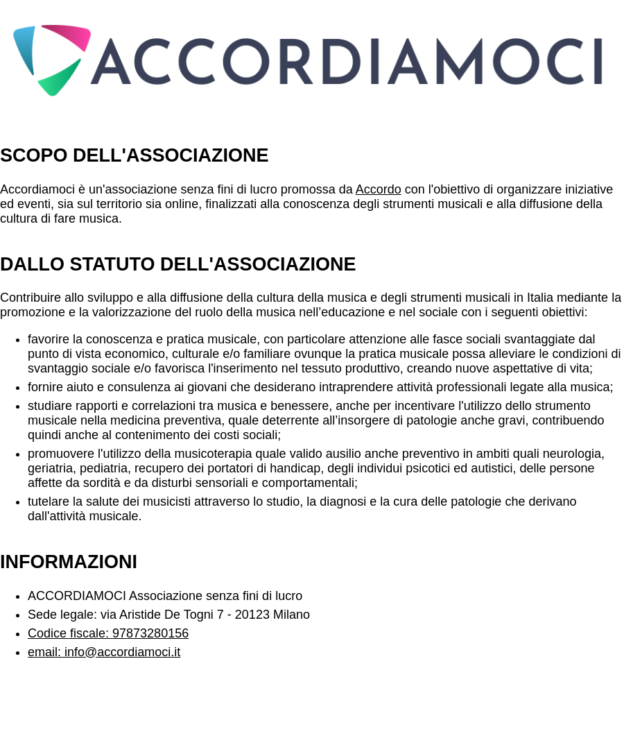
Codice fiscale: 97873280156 (108, 633)
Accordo (378, 189)
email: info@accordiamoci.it (104, 652)
